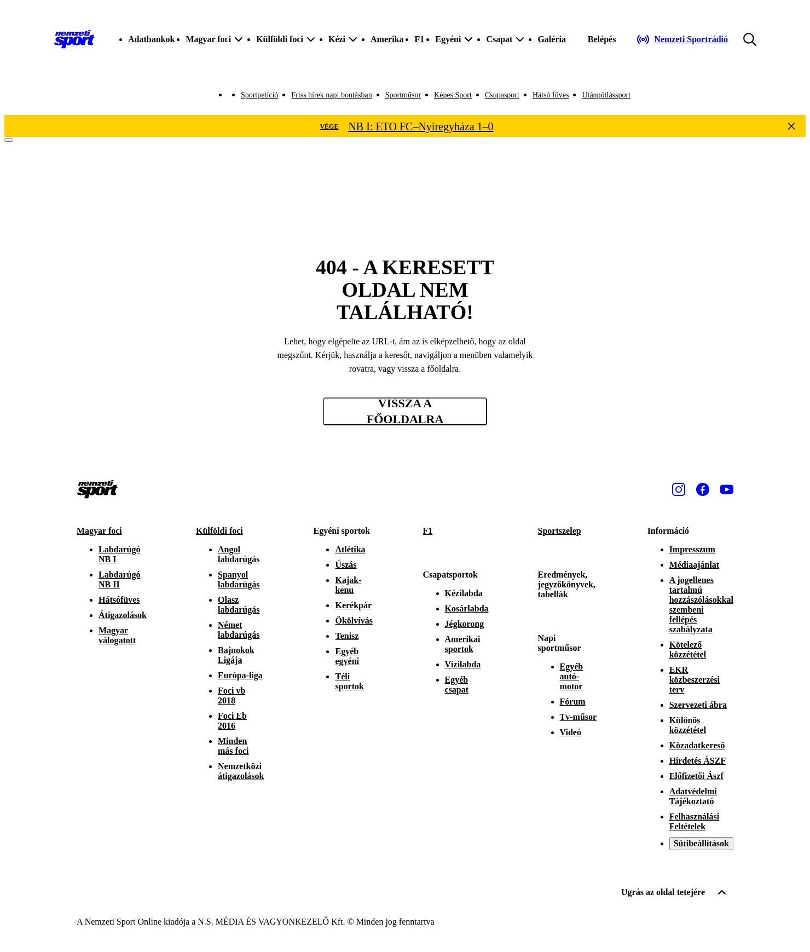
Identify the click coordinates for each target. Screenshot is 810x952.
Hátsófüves (119, 599)
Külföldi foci (219, 530)
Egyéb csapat (457, 684)
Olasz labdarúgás (238, 604)
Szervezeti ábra (698, 704)
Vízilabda (463, 664)
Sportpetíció (259, 95)
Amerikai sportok (463, 644)
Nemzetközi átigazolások (241, 771)
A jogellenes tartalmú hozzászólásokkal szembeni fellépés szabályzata (701, 604)
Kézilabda (464, 593)
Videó (570, 732)
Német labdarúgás (238, 629)
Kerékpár (353, 605)
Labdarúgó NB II (119, 579)
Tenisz (346, 636)
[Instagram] (678, 489)
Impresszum (692, 549)
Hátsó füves (551, 95)
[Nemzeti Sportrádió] (682, 39)
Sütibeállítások (701, 843)
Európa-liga (240, 675)
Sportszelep (559, 530)
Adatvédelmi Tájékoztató (693, 796)
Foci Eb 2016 (232, 720)
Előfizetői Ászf (696, 776)
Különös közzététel (688, 725)
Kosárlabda (467, 608)
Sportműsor (403, 95)
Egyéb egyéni (347, 656)
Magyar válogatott (117, 635)
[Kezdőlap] (74, 39)
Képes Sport (453, 95)
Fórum (573, 701)
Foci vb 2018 (231, 695)
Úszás (345, 564)
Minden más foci (233, 745)
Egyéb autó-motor (571, 676)
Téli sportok (349, 681)
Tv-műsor (578, 717)
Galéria (551, 39)
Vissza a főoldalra (405, 411)
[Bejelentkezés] (602, 39)
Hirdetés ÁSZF (697, 760)
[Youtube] (726, 489)
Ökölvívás (353, 620)
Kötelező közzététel (688, 649)
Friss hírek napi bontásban (331, 95)
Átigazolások (123, 615)
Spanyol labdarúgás (238, 579)
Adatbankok (151, 39)
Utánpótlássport (606, 95)
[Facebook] (702, 489)
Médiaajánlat (694, 564)
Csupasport (502, 95)
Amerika (387, 39)
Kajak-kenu (348, 585)
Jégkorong (464, 623)
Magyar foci (99, 530)
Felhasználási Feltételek (694, 821)
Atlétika (350, 549)
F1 (419, 39)
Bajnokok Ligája (236, 655)
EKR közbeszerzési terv (694, 679)
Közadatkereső (697, 745)
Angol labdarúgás (238, 554)
